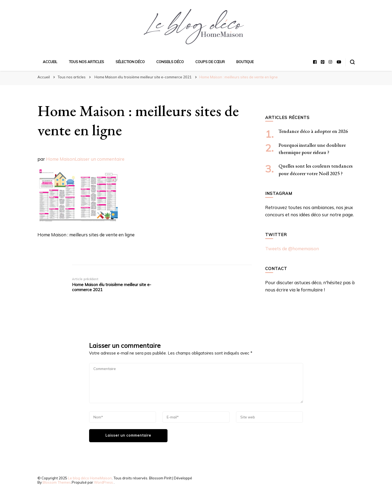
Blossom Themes (57, 482)
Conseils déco (170, 62)
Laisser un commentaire (99, 159)
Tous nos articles (86, 62)
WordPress (103, 482)
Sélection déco (130, 62)
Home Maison (60, 159)
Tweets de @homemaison (292, 248)
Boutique (245, 62)
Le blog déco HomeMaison (90, 478)
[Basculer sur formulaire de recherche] (352, 62)
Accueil (50, 62)
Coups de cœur (210, 62)
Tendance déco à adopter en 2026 (313, 131)
